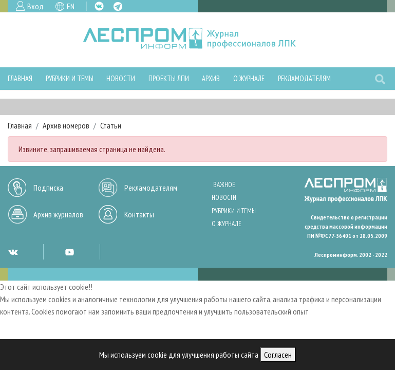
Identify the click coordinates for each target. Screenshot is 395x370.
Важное (224, 184)
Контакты (139, 214)
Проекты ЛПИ (168, 78)
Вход (35, 6)
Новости (120, 78)
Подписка (48, 187)
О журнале (249, 78)
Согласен (278, 354)
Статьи (110, 125)
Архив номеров (66, 125)
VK (99, 6)
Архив (211, 78)
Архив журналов (58, 214)
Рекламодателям (304, 78)
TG (118, 6)
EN (70, 6)
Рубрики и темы (69, 78)
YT (69, 252)
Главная (20, 78)
